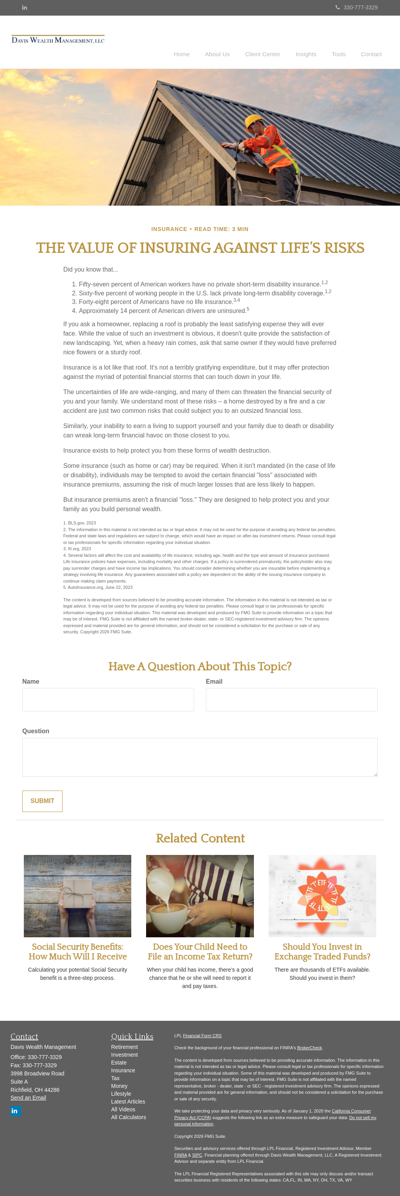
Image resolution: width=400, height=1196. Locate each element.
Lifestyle (121, 1092)
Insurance (123, 1069)
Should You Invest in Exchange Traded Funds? (322, 950)
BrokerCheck (309, 1046)
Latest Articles (128, 1100)
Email (214, 680)
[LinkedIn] (24, 7)
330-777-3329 (357, 7)
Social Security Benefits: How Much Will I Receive (78, 950)
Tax (115, 1077)
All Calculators (128, 1116)
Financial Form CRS (202, 1034)
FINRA (180, 1154)
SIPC (197, 1154)
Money (119, 1085)
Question (35, 730)
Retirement (124, 1046)
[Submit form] (42, 800)
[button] (229, 40)
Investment (124, 1053)
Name (30, 680)
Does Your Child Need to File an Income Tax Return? (200, 950)
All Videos (123, 1108)
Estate (119, 1061)
